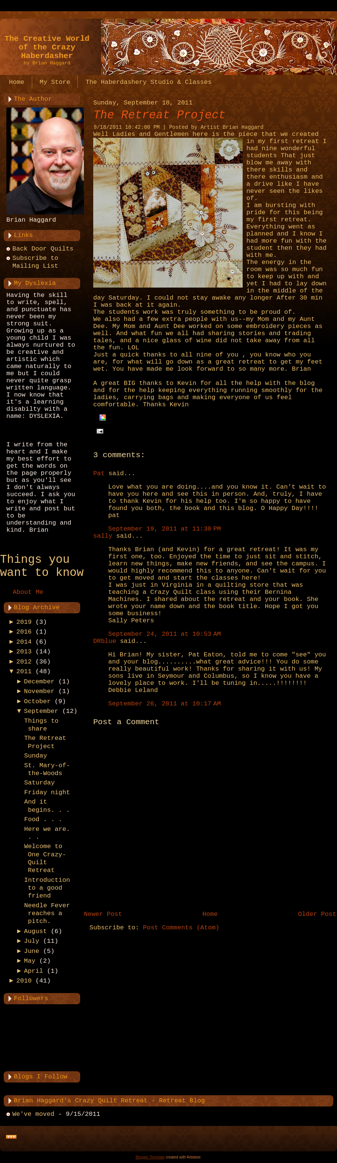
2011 (24, 671)
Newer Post (103, 914)
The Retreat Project (159, 115)
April (33, 971)
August (35, 931)
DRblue (104, 641)
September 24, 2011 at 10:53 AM (164, 634)
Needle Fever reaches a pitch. (47, 913)
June (31, 951)
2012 (24, 661)
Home (210, 914)
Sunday (35, 755)
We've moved (33, 1114)
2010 (24, 980)
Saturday (39, 782)
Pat (99, 473)
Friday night (47, 792)
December (39, 681)
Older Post (317, 914)
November (39, 691)
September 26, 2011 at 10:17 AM (164, 703)
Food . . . (43, 819)
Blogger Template (150, 1157)
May (30, 961)
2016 (24, 631)
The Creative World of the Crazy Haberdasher (46, 47)
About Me (28, 592)
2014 (24, 642)
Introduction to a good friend (47, 888)
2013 (24, 651)
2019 (24, 622)
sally (102, 536)
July (31, 941)
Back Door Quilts (42, 248)
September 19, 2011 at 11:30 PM (164, 528)
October (37, 701)
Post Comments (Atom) (181, 927)
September (41, 711)
